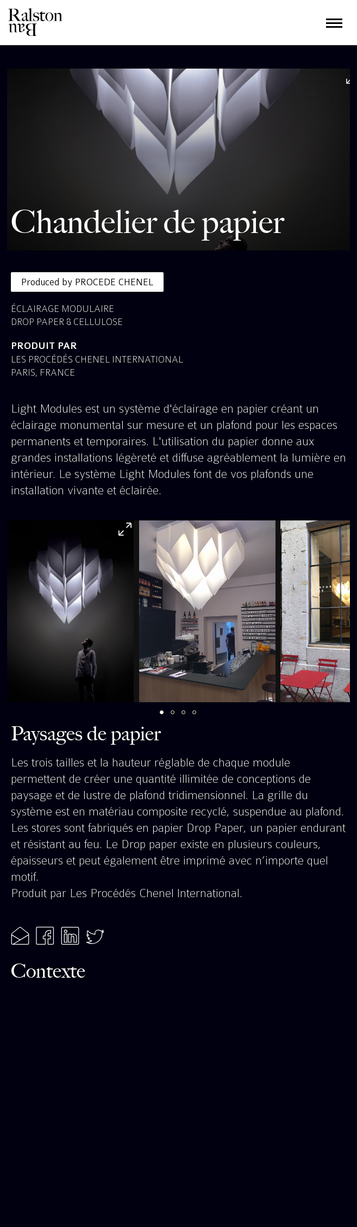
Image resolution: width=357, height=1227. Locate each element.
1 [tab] (167, 718)
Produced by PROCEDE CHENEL (87, 282)
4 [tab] (200, 718)
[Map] (178, 1094)
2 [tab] (178, 718)
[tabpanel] (70, 611)
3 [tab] (189, 718)
